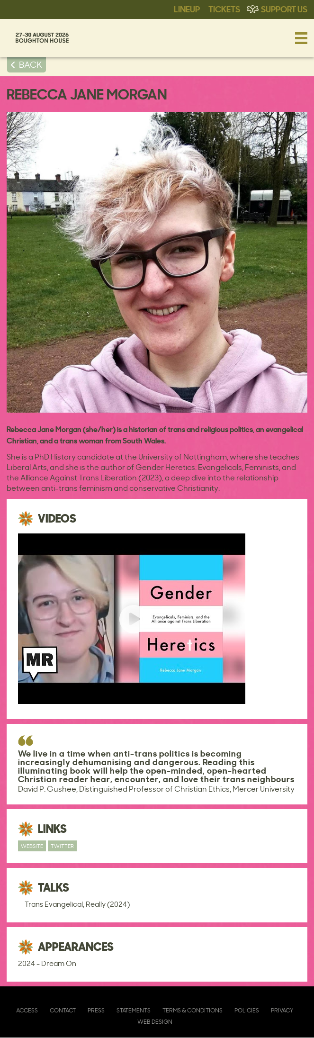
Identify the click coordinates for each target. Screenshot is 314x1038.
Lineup (187, 8)
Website (32, 845)
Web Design (154, 1022)
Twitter (62, 845)
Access (27, 1010)
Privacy (282, 1010)
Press (96, 1010)
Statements (134, 1010)
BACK (30, 64)
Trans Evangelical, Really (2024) (77, 904)
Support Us (284, 8)
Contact (63, 1010)
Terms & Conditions (192, 1010)
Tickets (224, 8)
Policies (246, 1010)
